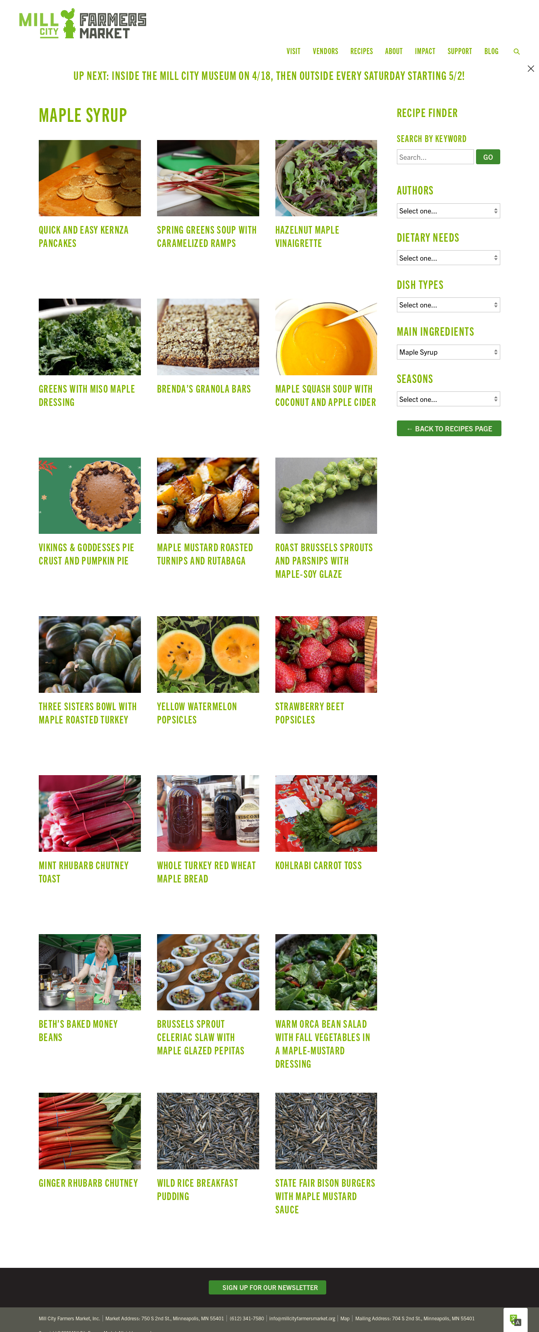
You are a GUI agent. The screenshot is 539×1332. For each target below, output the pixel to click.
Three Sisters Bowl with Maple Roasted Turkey (90, 663)
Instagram (491, 1313)
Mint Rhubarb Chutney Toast (90, 821)
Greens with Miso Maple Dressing (90, 345)
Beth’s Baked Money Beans (90, 980)
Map (345, 1293)
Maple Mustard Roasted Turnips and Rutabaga (208, 504)
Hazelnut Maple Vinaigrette (326, 186)
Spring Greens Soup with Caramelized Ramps (208, 186)
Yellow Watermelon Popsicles (208, 663)
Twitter (456, 1313)
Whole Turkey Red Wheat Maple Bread (208, 821)
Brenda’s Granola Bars (208, 345)
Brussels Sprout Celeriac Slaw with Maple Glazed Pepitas (208, 980)
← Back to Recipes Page (449, 403)
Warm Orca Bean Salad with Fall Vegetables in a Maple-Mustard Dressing (326, 980)
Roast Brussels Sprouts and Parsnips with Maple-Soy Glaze (326, 504)
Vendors (325, 51)
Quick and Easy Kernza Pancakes (90, 186)
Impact (425, 51)
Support (460, 51)
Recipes (361, 51)
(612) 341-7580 (247, 1293)
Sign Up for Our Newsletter (268, 1263)
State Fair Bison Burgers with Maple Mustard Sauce (326, 1139)
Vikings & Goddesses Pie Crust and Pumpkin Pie (90, 504)
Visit (294, 51)
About (394, 51)
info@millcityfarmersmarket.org (302, 1293)
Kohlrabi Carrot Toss (326, 821)
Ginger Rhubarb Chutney (90, 1139)
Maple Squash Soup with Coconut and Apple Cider (326, 345)
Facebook (474, 1313)
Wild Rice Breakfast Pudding (208, 1139)
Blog (491, 51)
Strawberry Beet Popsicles (326, 663)
